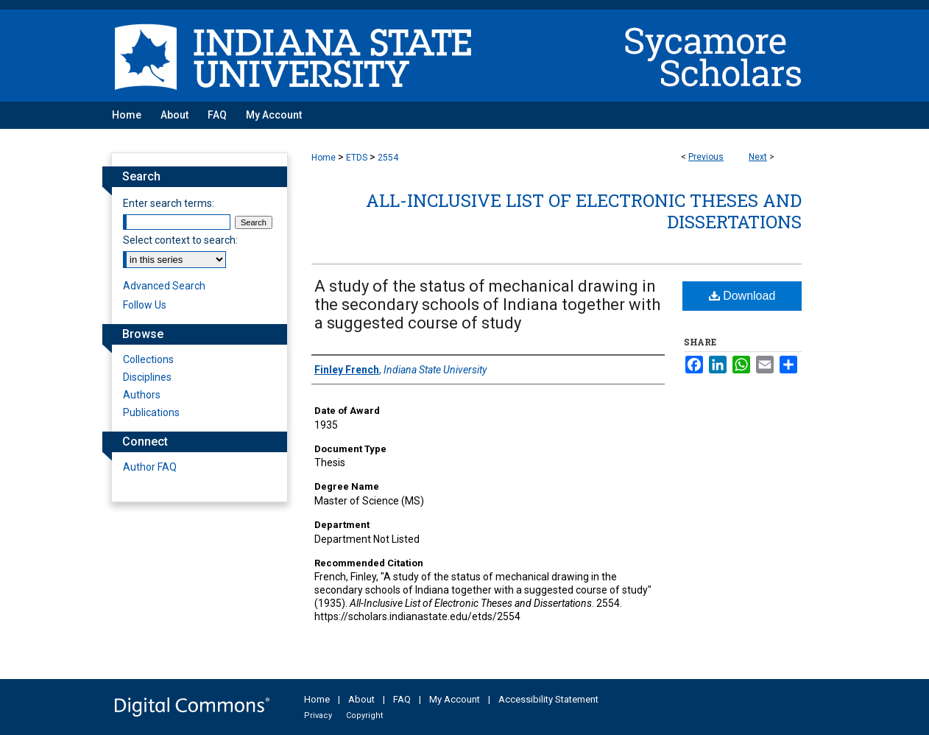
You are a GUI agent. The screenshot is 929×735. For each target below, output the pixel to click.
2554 (388, 157)
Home (323, 157)
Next (758, 157)
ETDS (356, 157)
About (361, 699)
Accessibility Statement (548, 699)
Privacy (318, 715)
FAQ (402, 699)
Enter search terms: (168, 203)
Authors (141, 395)
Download (742, 295)
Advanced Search (164, 286)
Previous (706, 157)
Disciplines (147, 377)
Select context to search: (180, 240)
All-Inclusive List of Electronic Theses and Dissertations (584, 211)
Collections (148, 359)
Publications (151, 412)
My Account (454, 699)
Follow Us (144, 305)
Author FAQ (150, 467)
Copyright (364, 715)
